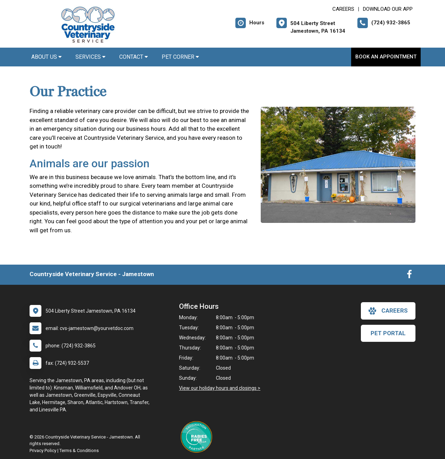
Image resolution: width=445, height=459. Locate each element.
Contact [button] (133, 57)
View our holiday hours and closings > (219, 388)
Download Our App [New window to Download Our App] (388, 9)
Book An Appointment (385, 57)
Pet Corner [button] (180, 57)
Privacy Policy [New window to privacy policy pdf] (43, 450)
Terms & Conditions (79, 450)
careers (388, 311)
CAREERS (343, 9)
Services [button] (90, 57)
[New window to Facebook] (409, 276)
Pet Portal (388, 333)
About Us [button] (46, 57)
